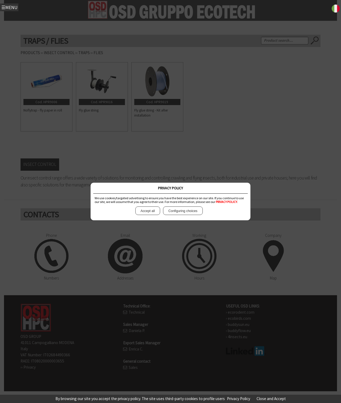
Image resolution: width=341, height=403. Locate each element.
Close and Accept (271, 398)
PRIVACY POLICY (226, 202)
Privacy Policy (238, 398)
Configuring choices (182, 211)
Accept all (148, 211)
